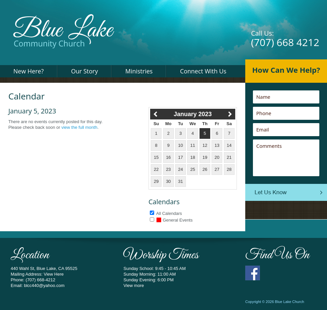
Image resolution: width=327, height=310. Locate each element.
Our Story (84, 71)
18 (192, 157)
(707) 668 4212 (285, 42)
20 (217, 157)
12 (205, 145)
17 (180, 157)
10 (180, 145)
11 (192, 145)
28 (229, 169)
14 (229, 145)
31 (180, 181)
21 (229, 157)
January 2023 (193, 114)
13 (217, 145)
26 (205, 169)
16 (168, 157)
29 (156, 181)
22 (156, 169)
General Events (174, 220)
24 (180, 169)
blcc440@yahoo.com (44, 285)
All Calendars (169, 213)
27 (217, 169)
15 (156, 157)
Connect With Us (203, 71)
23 (168, 169)
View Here (54, 274)
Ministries (138, 71)
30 (168, 181)
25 (192, 169)
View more (133, 285)
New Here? (28, 71)
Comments (286, 157)
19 (205, 157)
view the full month (79, 127)
